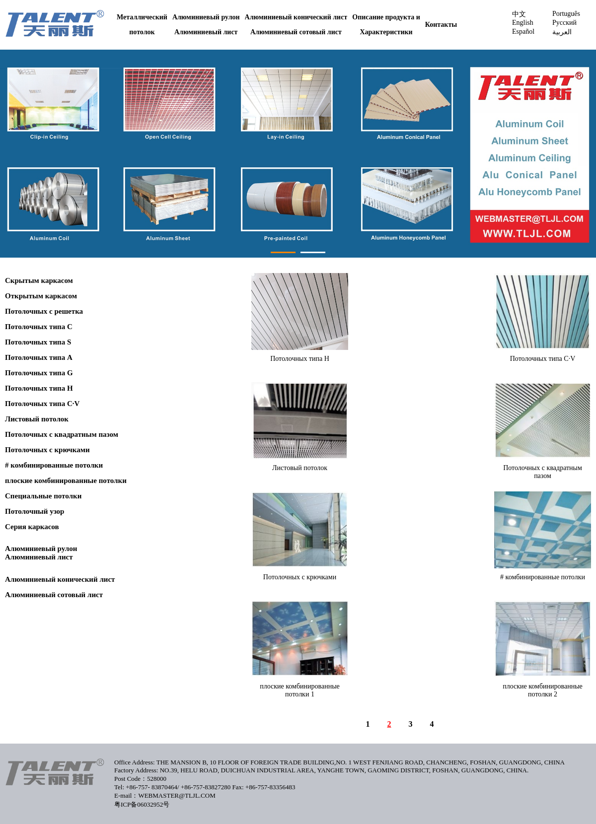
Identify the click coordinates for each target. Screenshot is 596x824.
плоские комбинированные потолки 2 (543, 690)
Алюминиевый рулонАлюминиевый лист (41, 553)
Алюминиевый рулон (206, 17)
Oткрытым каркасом (41, 296)
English (522, 22)
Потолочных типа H (39, 388)
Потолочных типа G (39, 373)
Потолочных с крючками (47, 450)
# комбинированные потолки (54, 465)
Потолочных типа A (39, 357)
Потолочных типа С (39, 327)
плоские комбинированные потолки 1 (300, 690)
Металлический (142, 17)
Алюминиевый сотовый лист (296, 32)
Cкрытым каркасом (39, 280)
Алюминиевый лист (206, 32)
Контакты (441, 24)
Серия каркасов (32, 527)
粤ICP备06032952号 (141, 804)
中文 (519, 14)
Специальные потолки (43, 496)
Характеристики (386, 32)
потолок (141, 32)
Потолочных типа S (38, 342)
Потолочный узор (34, 511)
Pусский (564, 22)
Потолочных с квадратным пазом (61, 434)
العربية (562, 32)
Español (523, 31)
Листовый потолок (37, 419)
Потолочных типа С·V (42, 404)
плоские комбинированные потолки (66, 480)
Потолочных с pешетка (44, 311)
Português (566, 13)
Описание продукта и (386, 17)
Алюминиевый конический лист (296, 17)
